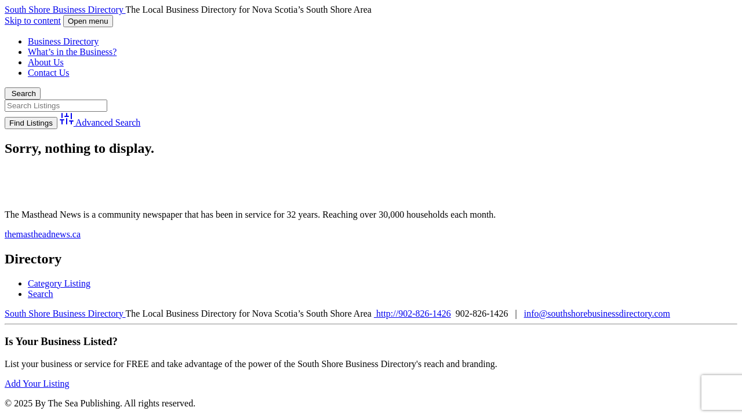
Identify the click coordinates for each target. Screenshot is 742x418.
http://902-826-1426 (412, 313)
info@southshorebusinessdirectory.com (597, 313)
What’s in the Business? (72, 52)
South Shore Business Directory (65, 9)
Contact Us (49, 73)
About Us (46, 62)
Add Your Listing (37, 383)
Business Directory (63, 41)
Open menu (88, 21)
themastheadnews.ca (43, 234)
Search (22, 93)
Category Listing (59, 283)
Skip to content (33, 20)
